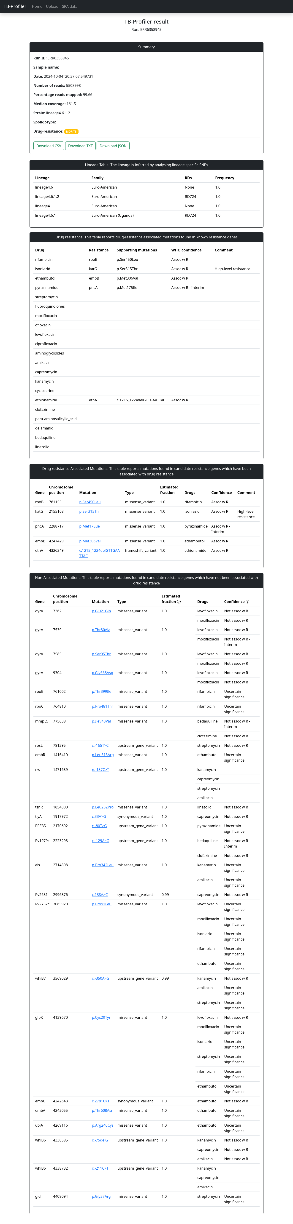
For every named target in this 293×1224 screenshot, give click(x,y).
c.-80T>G (99, 825)
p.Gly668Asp (102, 672)
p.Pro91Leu (101, 904)
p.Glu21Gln (101, 610)
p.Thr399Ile (101, 691)
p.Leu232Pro (103, 807)
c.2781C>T (101, 1101)
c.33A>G (99, 816)
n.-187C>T (100, 769)
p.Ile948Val (101, 721)
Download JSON (113, 145)
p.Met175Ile (89, 526)
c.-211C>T (100, 1168)
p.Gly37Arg (101, 1196)
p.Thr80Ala (101, 629)
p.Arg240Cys (103, 1125)
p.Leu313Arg (103, 754)
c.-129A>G (100, 840)
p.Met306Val (89, 541)
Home (37, 6)
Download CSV (48, 145)
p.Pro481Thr (102, 706)
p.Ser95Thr (101, 653)
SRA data (69, 6)
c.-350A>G (100, 978)
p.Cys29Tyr (101, 1017)
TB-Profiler (15, 6)
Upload (52, 6)
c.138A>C (100, 894)
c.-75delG (100, 1140)
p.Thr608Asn (103, 1110)
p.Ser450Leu (89, 501)
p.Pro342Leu (103, 864)
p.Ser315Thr (89, 511)
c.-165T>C (100, 745)
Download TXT (80, 145)
